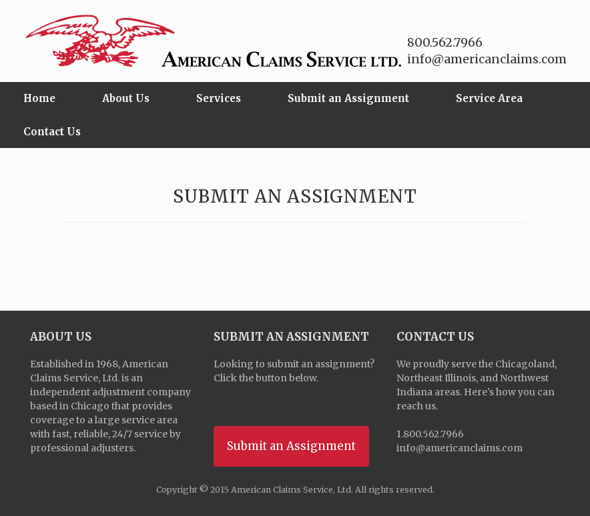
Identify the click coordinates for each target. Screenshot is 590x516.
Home (39, 98)
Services (218, 98)
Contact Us (52, 131)
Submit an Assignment (348, 98)
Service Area (489, 98)
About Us (126, 98)
